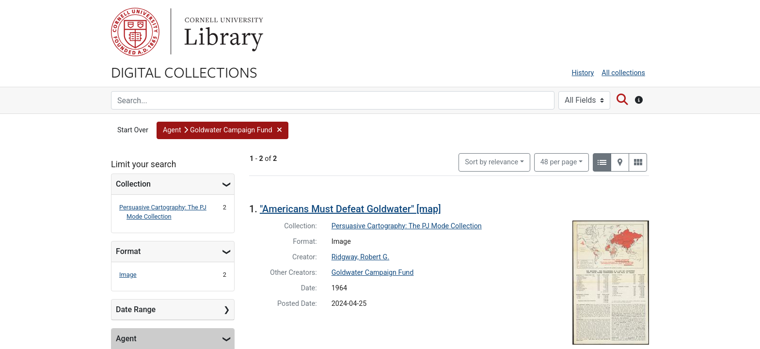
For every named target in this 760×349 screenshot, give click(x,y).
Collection (133, 184)
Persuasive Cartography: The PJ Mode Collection (407, 226)
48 (558, 161)
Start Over (132, 130)
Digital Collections (184, 71)
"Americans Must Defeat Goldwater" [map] (350, 209)
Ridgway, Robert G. (360, 257)
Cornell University (135, 32)
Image (128, 274)
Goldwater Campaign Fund (373, 273)
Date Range (136, 309)
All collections (623, 73)
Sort (491, 162)
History (583, 73)
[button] (222, 130)
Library (222, 32)
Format (128, 251)
